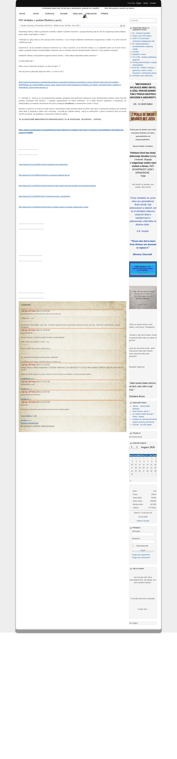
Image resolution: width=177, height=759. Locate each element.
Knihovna (49, 13)
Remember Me (142, 546)
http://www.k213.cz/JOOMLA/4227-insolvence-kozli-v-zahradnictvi (44, 196)
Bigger (138, 3)
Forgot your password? (141, 555)
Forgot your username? (141, 557)
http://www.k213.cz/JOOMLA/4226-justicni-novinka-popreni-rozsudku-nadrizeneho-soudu (53, 207)
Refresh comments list (29, 423)
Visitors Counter (143, 521)
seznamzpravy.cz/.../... (28, 379)
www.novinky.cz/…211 (29, 416)
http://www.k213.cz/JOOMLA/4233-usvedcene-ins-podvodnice (43, 164)
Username (136, 531)
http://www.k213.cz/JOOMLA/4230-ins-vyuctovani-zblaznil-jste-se (44, 175)
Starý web (77, 13)
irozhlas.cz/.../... (26, 399)
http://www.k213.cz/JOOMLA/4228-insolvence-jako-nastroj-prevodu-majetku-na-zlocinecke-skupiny (57, 186)
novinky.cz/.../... (26, 389)
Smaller (153, 3)
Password (136, 538)
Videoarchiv (91, 13)
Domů (22, 13)
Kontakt (63, 13)
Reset (145, 3)
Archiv (36, 13)
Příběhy (104, 13)
